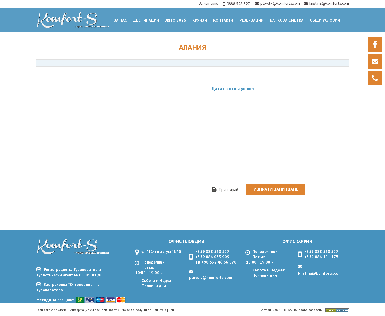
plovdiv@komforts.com (278, 3)
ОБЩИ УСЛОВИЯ (325, 20)
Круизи (199, 20)
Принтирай (225, 189)
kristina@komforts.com (326, 3)
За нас (120, 20)
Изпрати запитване (276, 189)
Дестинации (146, 20)
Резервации (252, 20)
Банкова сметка (286, 20)
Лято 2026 (175, 20)
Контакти (223, 20)
